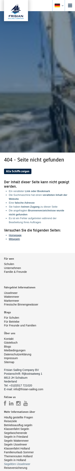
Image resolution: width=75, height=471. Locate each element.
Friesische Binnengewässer (21, 304)
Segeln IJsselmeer (15, 444)
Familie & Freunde (15, 271)
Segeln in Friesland (16, 436)
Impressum (11, 358)
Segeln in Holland (15, 460)
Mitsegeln (14, 238)
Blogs (7, 346)
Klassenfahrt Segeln (16, 429)
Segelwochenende (15, 433)
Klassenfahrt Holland (17, 448)
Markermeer (11, 300)
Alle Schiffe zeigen (17, 171)
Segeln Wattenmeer (16, 440)
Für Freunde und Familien (20, 325)
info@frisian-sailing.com (28, 389)
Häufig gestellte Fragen (18, 417)
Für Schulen (11, 317)
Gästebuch (11, 342)
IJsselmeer (11, 293)
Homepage (15, 235)
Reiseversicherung (15, 467)
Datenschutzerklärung (17, 354)
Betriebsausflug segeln (18, 425)
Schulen (9, 264)
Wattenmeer (11, 296)
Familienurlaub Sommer (19, 452)
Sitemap (9, 362)
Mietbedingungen (14, 350)
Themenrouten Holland (18, 456)
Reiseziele (10, 421)
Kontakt (8, 338)
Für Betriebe (11, 321)
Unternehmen (12, 268)
